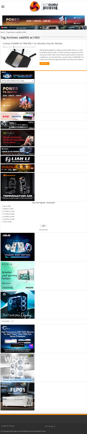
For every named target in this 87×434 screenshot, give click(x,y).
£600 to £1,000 (8, 209)
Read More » (44, 63)
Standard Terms (40, 431)
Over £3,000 (7, 222)
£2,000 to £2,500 (8, 216)
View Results (43, 230)
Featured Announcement (22, 47)
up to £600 (7, 206)
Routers (33, 47)
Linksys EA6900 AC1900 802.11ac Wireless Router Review (32, 43)
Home (2, 32)
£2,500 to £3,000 (8, 219)
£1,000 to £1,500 (8, 211)
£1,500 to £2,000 (8, 214)
